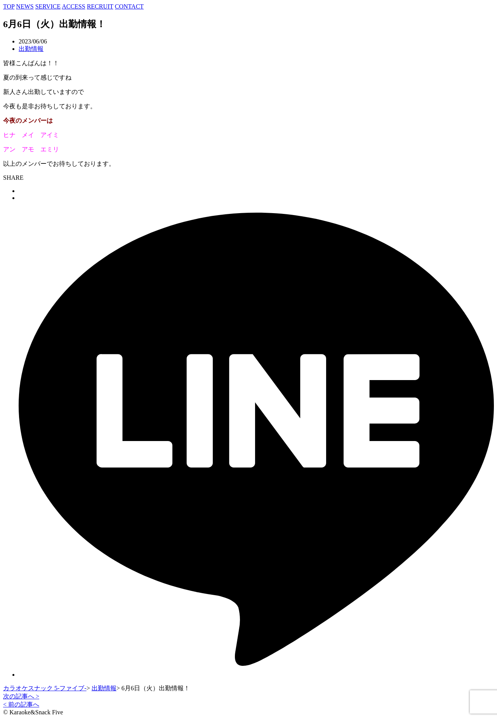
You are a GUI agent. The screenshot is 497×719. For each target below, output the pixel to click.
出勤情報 (31, 48)
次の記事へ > (21, 696)
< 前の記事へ (21, 704)
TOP (8, 6)
